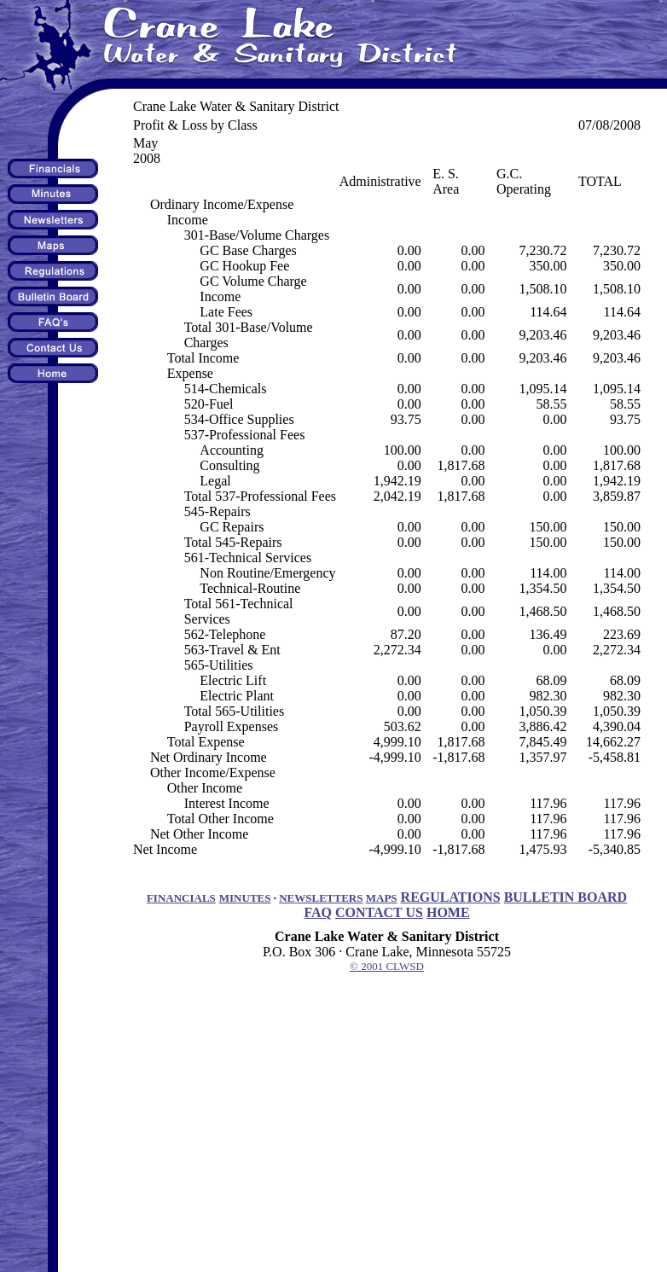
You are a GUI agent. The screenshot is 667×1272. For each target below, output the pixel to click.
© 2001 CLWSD (387, 966)
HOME (448, 912)
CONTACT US (379, 912)
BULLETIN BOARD (565, 897)
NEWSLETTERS (320, 898)
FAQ (318, 912)
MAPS (381, 898)
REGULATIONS (451, 897)
